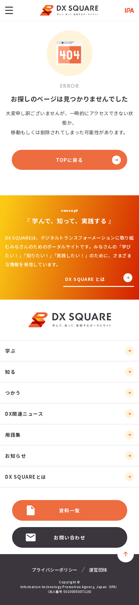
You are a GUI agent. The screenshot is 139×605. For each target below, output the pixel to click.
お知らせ (15, 455)
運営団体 (98, 570)
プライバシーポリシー (55, 570)
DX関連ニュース (24, 413)
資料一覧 (52, 510)
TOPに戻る (69, 159)
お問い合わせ (55, 537)
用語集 (13, 434)
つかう (13, 392)
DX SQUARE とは (85, 279)
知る (10, 371)
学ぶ (10, 350)
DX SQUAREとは (25, 476)
